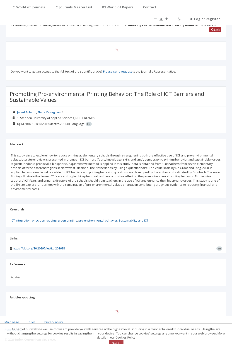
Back (215, 29)
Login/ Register (205, 19)
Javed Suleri (25, 112)
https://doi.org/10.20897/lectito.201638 (39, 248)
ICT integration (21, 220)
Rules (32, 322)
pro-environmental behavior (97, 220)
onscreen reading (44, 220)
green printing (67, 220)
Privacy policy (53, 322)
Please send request (117, 71)
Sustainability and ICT (133, 220)
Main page (12, 322)
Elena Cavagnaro (49, 112)
